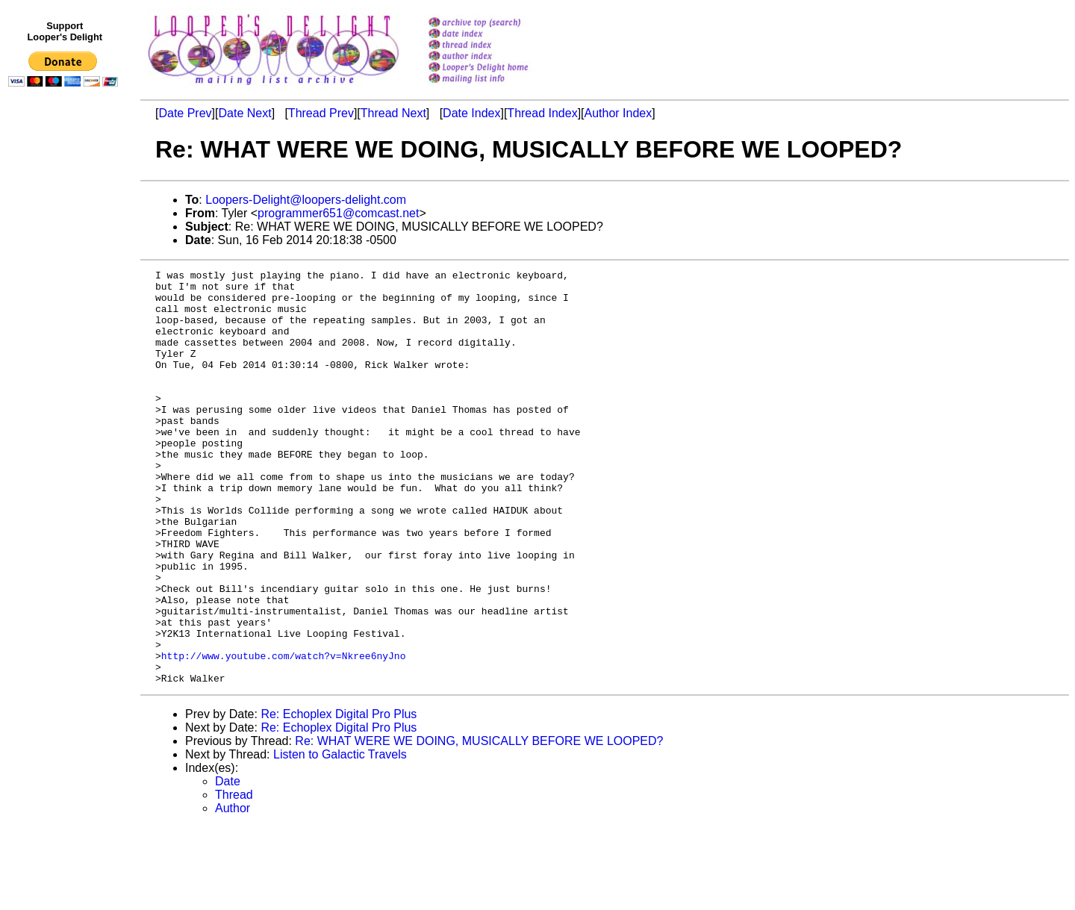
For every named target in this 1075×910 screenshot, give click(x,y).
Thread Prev (321, 113)
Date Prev (184, 113)
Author (232, 891)
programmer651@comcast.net (338, 213)
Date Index (471, 113)
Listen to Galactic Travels (340, 837)
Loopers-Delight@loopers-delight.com (305, 199)
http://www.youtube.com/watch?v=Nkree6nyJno (283, 734)
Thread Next (393, 113)
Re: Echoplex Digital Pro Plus (339, 797)
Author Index (618, 113)
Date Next (244, 113)
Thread (234, 877)
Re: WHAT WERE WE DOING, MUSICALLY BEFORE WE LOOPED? (479, 823)
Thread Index (542, 113)
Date (227, 864)
